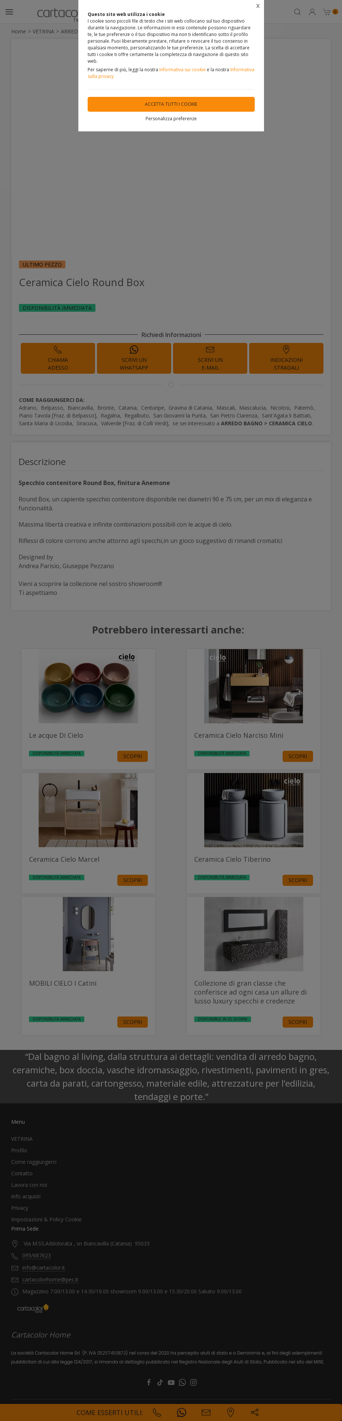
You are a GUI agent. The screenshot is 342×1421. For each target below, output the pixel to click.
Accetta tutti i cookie (171, 104)
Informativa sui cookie (182, 69)
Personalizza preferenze (171, 118)
